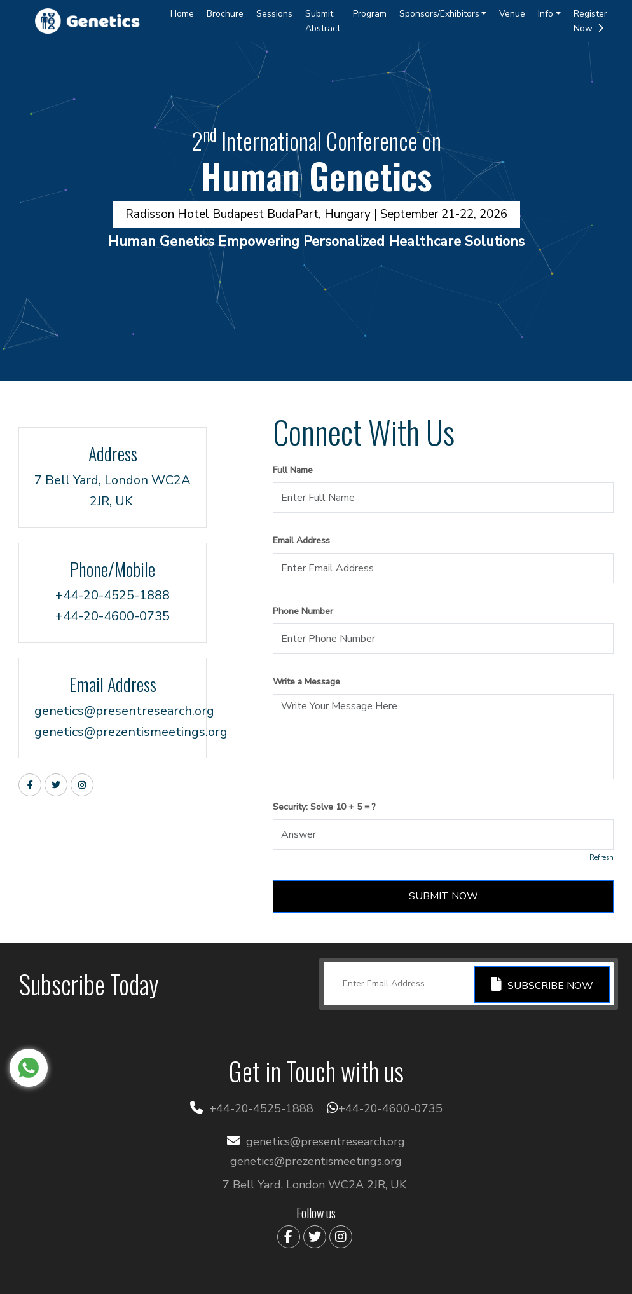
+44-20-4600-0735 (390, 1108)
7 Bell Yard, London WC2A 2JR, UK (112, 491)
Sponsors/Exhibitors (439, 14)
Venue (512, 14)
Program (370, 14)
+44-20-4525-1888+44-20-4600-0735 (112, 606)
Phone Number (303, 611)
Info (545, 14)
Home (182, 14)
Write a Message (306, 682)
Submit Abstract (322, 21)
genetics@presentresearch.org (112, 710)
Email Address (301, 541)
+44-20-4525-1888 (261, 1108)
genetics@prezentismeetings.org (112, 731)
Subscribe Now (542, 985)
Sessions (274, 14)
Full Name (293, 470)
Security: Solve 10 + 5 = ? (324, 807)
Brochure (225, 14)
